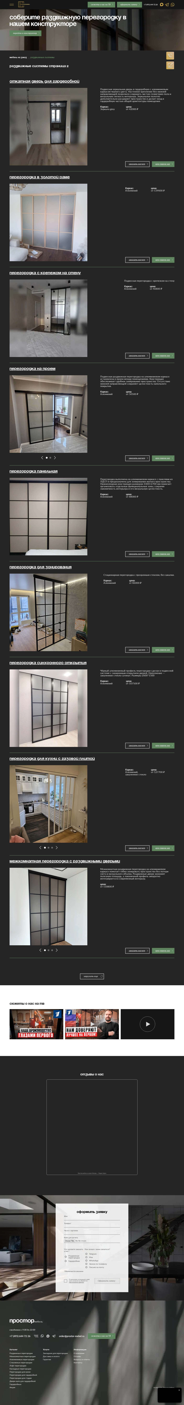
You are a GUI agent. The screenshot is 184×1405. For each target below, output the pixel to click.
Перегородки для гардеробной (23, 1375)
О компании (79, 1353)
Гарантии (47, 1359)
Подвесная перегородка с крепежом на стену (149, 280)
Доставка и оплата (51, 1356)
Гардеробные (15, 1384)
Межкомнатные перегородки (23, 1356)
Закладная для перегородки (55, 1353)
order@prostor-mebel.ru (71, 1336)
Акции (12, 1387)
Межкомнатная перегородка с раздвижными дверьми (65, 861)
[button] (42, 458)
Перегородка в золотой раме (40, 177)
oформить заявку (128, 4)
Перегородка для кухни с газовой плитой (52, 758)
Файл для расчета (71, 1237)
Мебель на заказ (18, 57)
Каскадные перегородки (20, 1369)
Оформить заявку (106, 1280)
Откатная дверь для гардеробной (44, 81)
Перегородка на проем (32, 368)
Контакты (78, 1362)
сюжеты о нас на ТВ (101, 4)
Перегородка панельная (34, 471)
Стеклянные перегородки (21, 1362)
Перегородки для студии (21, 1378)
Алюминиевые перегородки (22, 1359)
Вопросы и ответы (82, 1359)
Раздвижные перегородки (21, 1353)
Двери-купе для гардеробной (23, 1381)
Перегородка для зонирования (41, 567)
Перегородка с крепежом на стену (45, 273)
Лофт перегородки (18, 1366)
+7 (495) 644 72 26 (20, 1336)
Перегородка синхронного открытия (48, 663)
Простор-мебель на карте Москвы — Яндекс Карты (92, 1173)
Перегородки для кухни (20, 1372)
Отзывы (77, 1356)
